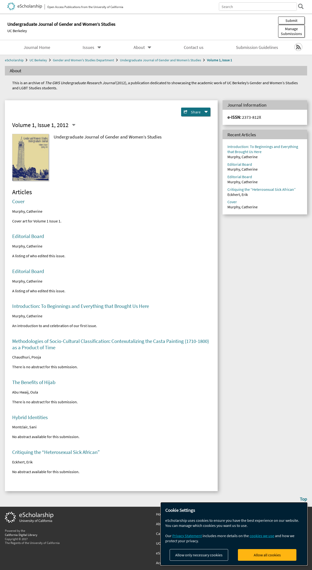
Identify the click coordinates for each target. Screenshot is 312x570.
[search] (301, 6)
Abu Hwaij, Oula (25, 392)
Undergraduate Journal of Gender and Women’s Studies (160, 60)
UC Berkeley (17, 30)
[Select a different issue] (74, 125)
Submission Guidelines (257, 47)
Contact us (194, 47)
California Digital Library (21, 535)
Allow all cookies (267, 554)
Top (303, 499)
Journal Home (37, 47)
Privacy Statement (187, 535)
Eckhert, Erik (22, 462)
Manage (291, 31)
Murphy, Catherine (27, 211)
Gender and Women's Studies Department (83, 60)
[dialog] (234, 534)
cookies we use (262, 535)
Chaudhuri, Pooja (26, 357)
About (139, 47)
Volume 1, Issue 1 (219, 60)
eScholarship (14, 60)
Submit (291, 20)
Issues (88, 47)
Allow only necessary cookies (199, 554)
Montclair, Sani (24, 426)
